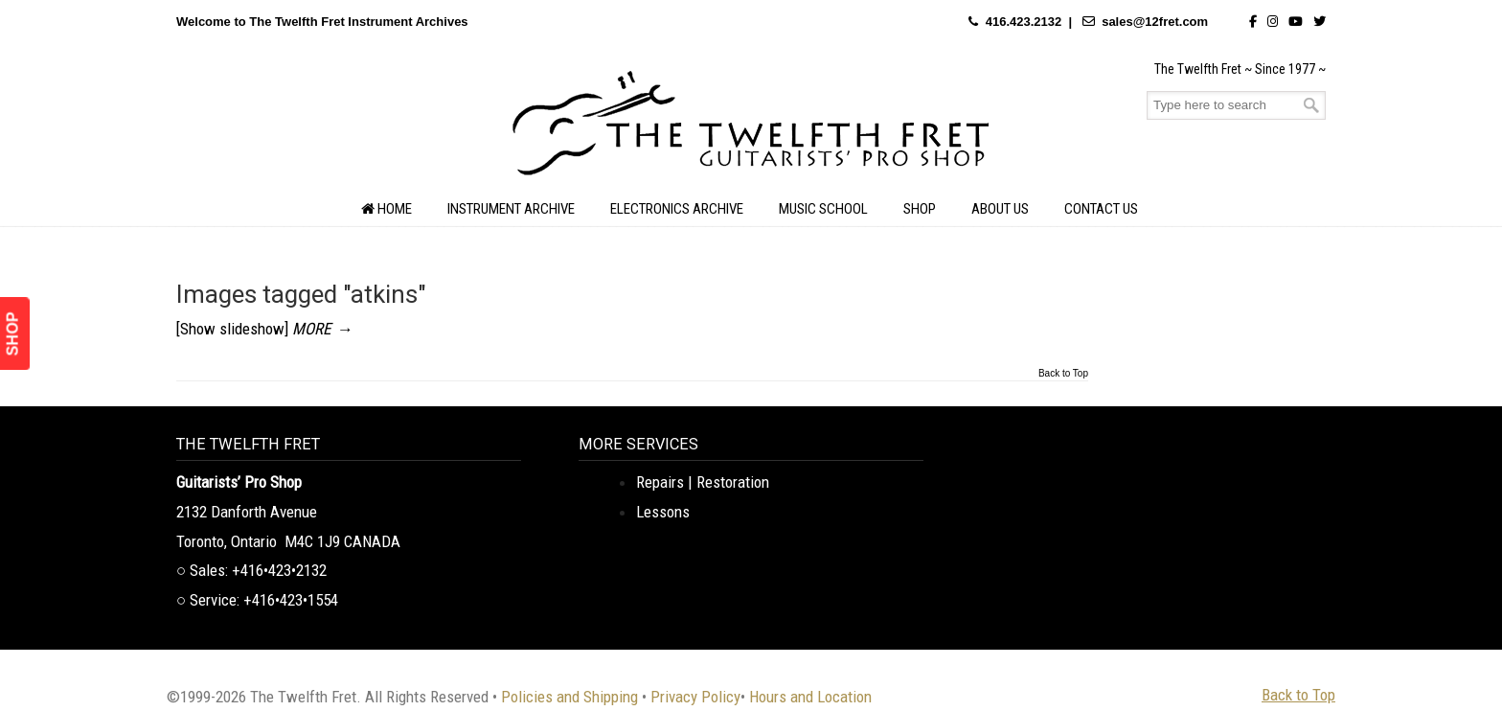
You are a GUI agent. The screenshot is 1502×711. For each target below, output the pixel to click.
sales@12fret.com (1155, 21)
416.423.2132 (1024, 21)
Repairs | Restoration (702, 482)
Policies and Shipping (569, 696)
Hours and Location (810, 696)
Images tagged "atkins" (301, 294)
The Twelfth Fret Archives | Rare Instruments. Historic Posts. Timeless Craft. (751, 128)
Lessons (663, 511)
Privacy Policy (695, 696)
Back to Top (1063, 373)
